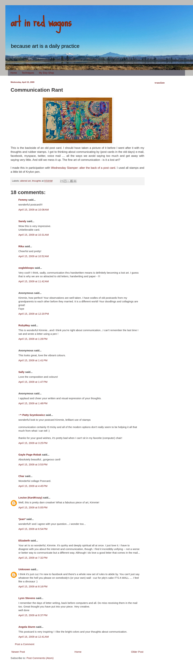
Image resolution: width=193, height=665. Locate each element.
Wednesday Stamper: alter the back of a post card (83, 167)
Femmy (23, 199)
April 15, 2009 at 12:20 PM (33, 313)
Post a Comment (24, 644)
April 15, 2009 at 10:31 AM (33, 234)
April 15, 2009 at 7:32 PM (32, 557)
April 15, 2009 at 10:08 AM (33, 209)
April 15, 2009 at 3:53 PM (32, 464)
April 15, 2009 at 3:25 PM (32, 442)
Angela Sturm (26, 626)
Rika (21, 246)
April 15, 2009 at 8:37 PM (32, 615)
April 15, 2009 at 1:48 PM (32, 403)
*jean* (22, 519)
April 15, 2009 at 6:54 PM (32, 528)
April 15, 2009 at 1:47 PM (32, 381)
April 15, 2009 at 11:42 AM (33, 281)
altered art (25, 181)
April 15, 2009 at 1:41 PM (32, 360)
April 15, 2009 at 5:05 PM (32, 507)
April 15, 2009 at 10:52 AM (33, 256)
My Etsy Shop (46, 72)
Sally (21, 371)
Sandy (22, 221)
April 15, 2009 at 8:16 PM (32, 586)
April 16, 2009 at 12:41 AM (33, 636)
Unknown (24, 569)
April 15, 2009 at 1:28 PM (32, 338)
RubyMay (24, 325)
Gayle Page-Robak (29, 454)
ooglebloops (26, 267)
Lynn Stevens (26, 598)
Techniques (28, 72)
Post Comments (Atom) (40, 658)
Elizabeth (24, 540)
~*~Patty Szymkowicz (31, 414)
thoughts (36, 181)
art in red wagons (41, 21)
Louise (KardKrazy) (30, 497)
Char (21, 476)
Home (13, 72)
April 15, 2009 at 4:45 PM (32, 485)
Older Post (137, 651)
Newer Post (18, 651)
